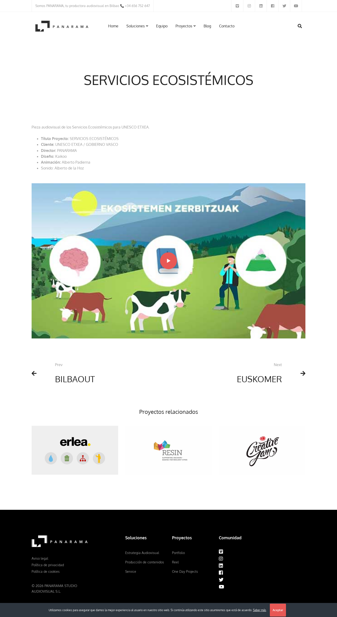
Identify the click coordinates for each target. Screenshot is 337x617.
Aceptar (278, 610)
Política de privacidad (48, 565)
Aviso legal (40, 558)
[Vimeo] (221, 551)
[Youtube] (221, 586)
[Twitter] (221, 579)
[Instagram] (221, 558)
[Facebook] (221, 572)
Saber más (259, 610)
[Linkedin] (221, 565)
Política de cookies (46, 571)
